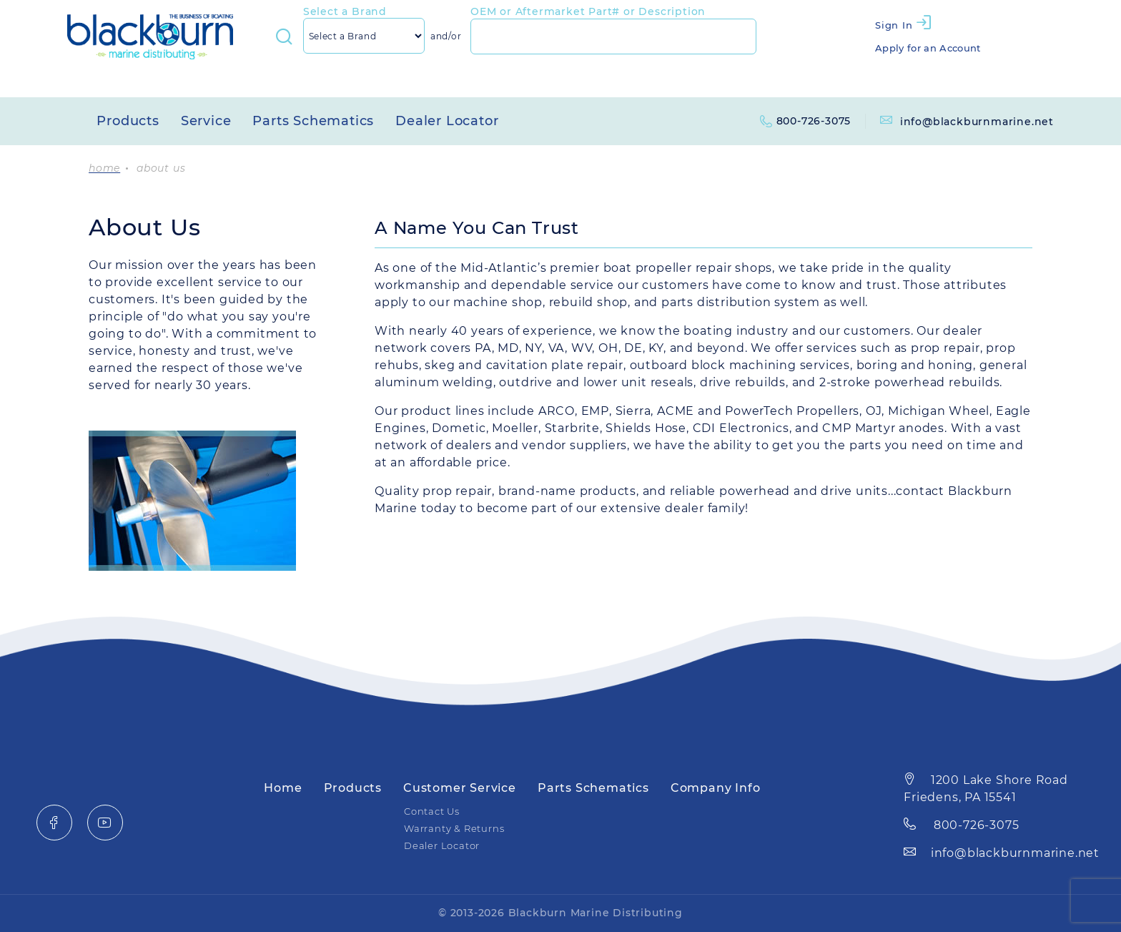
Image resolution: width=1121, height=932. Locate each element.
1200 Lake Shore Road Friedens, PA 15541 (986, 788)
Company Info (716, 788)
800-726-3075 (813, 120)
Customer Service (459, 788)
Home (283, 788)
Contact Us (432, 811)
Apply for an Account (928, 48)
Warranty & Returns (454, 828)
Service (206, 121)
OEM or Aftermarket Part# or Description (588, 11)
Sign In (894, 25)
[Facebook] (54, 822)
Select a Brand (345, 11)
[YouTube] (105, 822)
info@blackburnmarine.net (967, 121)
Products (128, 121)
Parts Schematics (313, 121)
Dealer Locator (446, 121)
